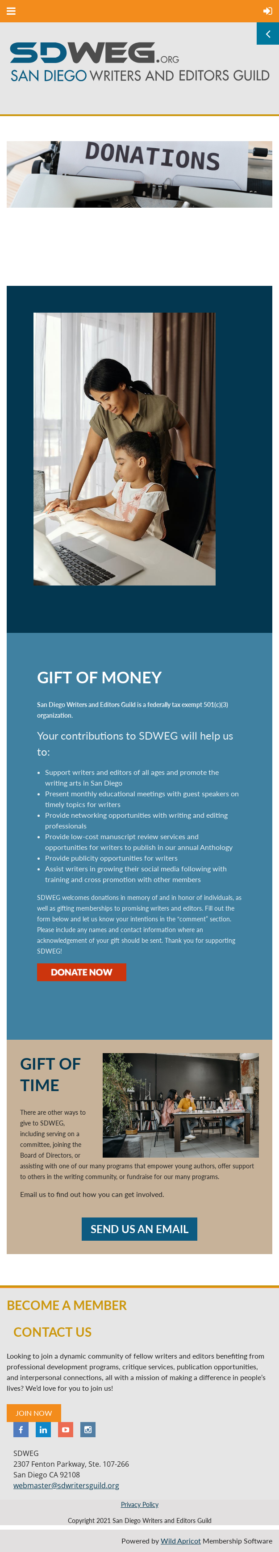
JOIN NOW (34, 1413)
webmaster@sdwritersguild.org (66, 1485)
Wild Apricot (181, 1540)
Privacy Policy (139, 1504)
